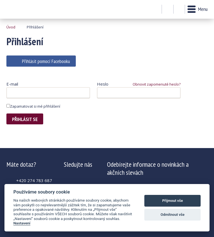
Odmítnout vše (172, 214)
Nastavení (21, 223)
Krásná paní (21, 9)
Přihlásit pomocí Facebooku (46, 61)
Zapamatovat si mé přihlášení (33, 106)
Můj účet (167, 9)
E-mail (12, 84)
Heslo (102, 84)
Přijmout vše (172, 201)
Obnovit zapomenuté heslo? (157, 84)
